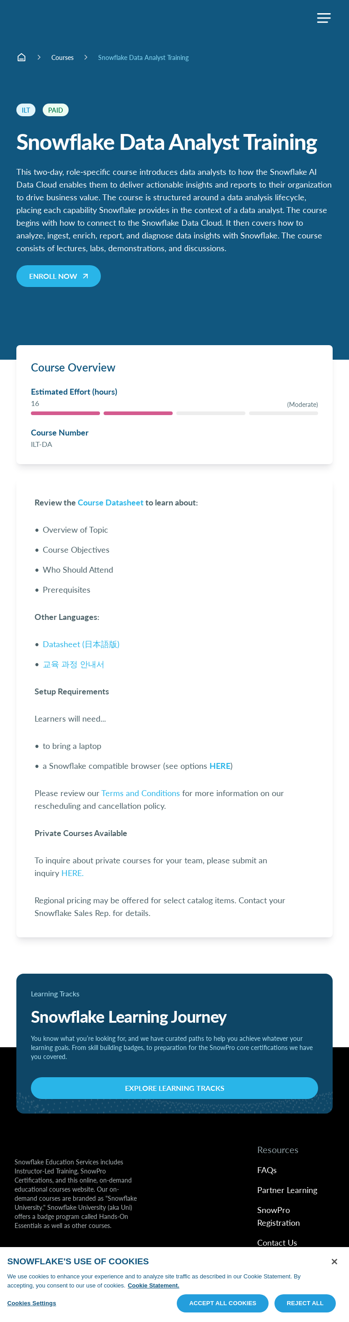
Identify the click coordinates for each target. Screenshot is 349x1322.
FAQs (267, 1169)
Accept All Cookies (222, 1303)
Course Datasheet (111, 502)
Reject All (305, 1303)
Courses (62, 57)
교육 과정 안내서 (74, 663)
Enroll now (59, 276)
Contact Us (277, 1242)
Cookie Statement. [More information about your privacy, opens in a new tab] (153, 1285)
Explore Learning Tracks (174, 1088)
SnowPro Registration (278, 1216)
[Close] (334, 1262)
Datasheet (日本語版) (81, 643)
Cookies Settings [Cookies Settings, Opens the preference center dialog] (31, 1303)
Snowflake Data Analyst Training (143, 57)
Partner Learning (287, 1189)
